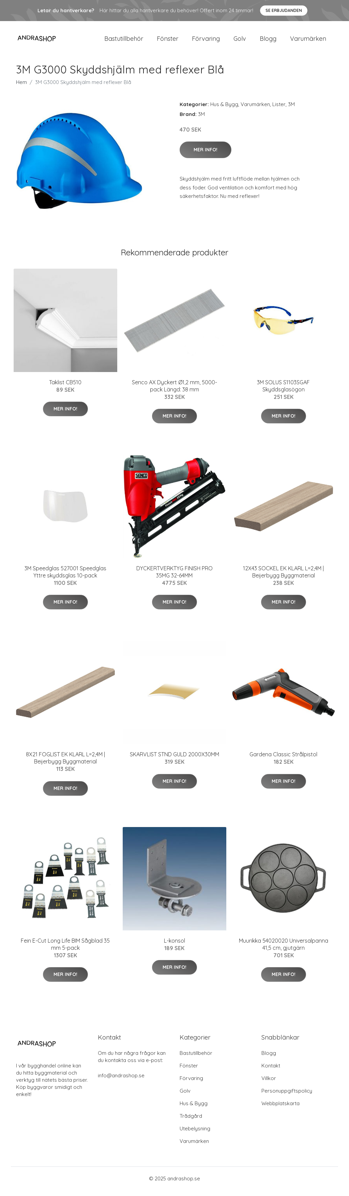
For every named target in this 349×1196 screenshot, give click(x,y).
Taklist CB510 (65, 388)
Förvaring (206, 41)
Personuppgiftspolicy (286, 1096)
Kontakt (270, 1071)
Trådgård (191, 1121)
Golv (239, 41)
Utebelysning (195, 1134)
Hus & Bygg (224, 110)
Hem (21, 88)
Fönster (167, 41)
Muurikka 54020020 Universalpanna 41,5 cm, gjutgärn (283, 950)
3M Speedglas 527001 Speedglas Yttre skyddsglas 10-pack (65, 578)
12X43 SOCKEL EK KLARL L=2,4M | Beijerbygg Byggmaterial (283, 578)
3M (291, 110)
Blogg (268, 41)
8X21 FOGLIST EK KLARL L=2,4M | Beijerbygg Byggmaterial (65, 764)
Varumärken (308, 41)
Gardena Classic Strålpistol (283, 760)
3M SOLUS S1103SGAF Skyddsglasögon (283, 392)
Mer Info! (205, 155)
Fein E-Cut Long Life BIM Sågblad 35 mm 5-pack (65, 950)
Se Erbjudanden (283, 10)
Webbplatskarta (280, 1109)
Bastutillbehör (123, 41)
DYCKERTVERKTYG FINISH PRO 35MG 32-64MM (174, 578)
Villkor (268, 1084)
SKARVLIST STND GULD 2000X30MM (174, 760)
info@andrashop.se (121, 1081)
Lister (279, 110)
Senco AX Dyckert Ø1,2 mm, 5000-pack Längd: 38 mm (174, 392)
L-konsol (174, 946)
